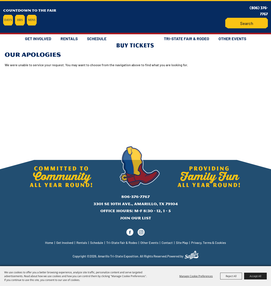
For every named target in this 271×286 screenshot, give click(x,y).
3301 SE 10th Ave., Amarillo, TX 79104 (135, 204)
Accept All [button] (255, 276)
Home (49, 243)
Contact (167, 243)
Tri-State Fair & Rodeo (186, 38)
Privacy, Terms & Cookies (208, 243)
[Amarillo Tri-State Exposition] (135, 16)
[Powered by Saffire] (191, 254)
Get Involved (38, 38)
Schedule (96, 38)
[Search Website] (246, 23)
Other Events (232, 38)
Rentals (69, 38)
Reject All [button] (231, 276)
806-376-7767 (135, 196)
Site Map (182, 243)
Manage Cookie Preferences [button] (196, 276)
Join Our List (135, 218)
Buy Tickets (135, 45)
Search (235, 23)
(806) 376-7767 (259, 10)
